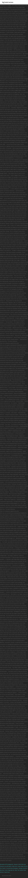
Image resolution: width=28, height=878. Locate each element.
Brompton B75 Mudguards (6, 864)
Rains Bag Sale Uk (9, 870)
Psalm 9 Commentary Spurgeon (10, 868)
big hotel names (7, 2)
